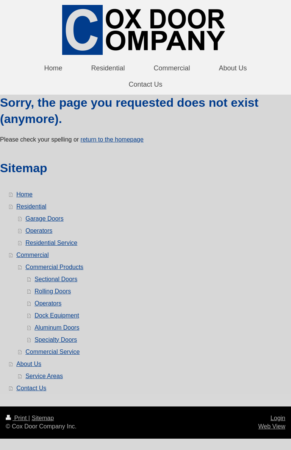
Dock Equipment (56, 315)
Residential (31, 206)
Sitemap (42, 418)
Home (24, 194)
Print (17, 418)
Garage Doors (44, 218)
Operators (38, 230)
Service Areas (44, 376)
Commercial (32, 255)
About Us (28, 364)
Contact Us (31, 388)
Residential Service (51, 243)
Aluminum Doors (56, 327)
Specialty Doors (55, 339)
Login (278, 418)
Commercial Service (52, 352)
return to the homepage (112, 139)
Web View (271, 426)
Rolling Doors (52, 291)
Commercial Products (54, 267)
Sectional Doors (55, 279)
